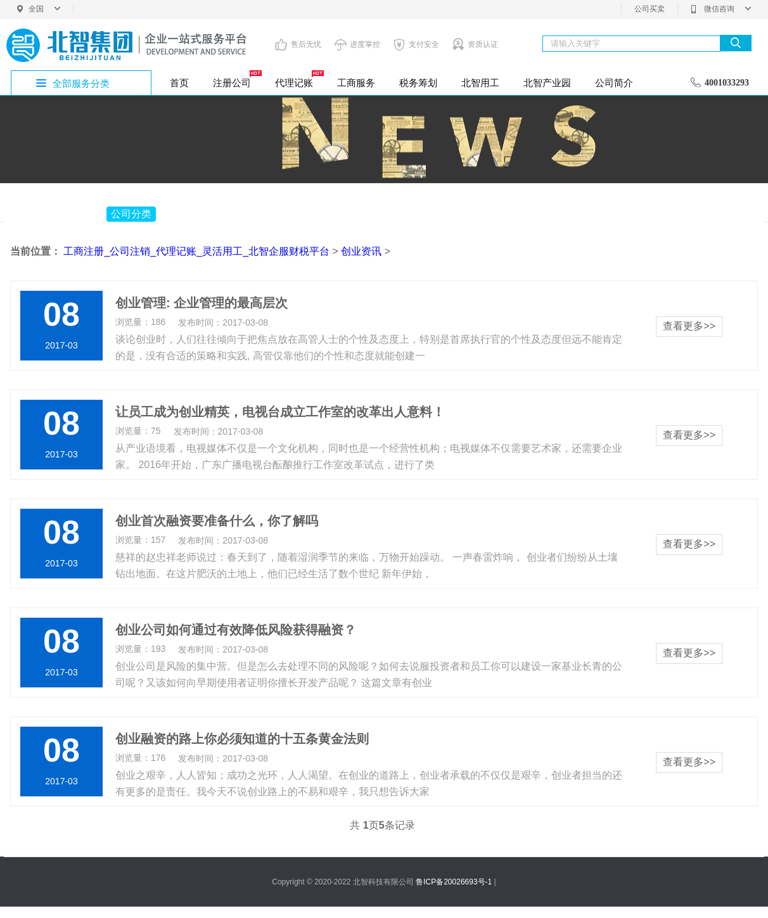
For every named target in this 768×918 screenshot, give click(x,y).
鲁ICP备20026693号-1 (454, 881)
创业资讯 (361, 251)
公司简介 (614, 82)
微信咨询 (721, 9)
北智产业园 (547, 82)
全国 (44, 9)
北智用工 (480, 82)
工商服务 (356, 82)
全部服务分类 (81, 83)
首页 (179, 82)
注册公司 (236, 79)
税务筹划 (418, 82)
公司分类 (131, 213)
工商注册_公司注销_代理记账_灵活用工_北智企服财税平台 (196, 251)
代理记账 (298, 79)
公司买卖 (649, 8)
